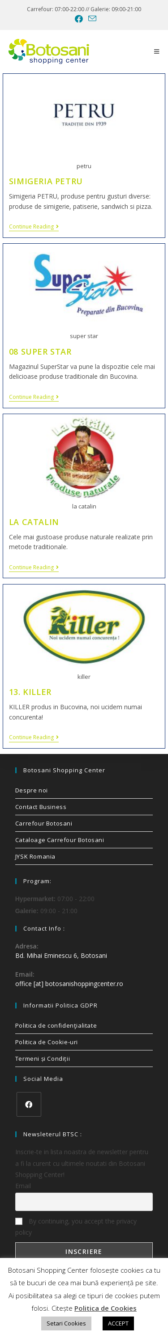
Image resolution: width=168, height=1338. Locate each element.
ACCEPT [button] (118, 1323)
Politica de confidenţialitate (56, 1025)
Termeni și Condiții (42, 1058)
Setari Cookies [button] (66, 1323)
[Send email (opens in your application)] (91, 18)
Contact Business (41, 807)
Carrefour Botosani (44, 823)
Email (23, 1185)
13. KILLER (30, 691)
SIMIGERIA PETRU (46, 181)
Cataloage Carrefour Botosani (59, 840)
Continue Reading (34, 227)
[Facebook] (29, 1104)
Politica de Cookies (105, 1308)
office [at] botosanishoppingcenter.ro (69, 983)
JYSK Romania (35, 856)
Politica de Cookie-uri (46, 1042)
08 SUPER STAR (40, 351)
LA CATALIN (34, 522)
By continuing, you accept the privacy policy (76, 1226)
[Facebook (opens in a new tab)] (79, 19)
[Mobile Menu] (156, 51)
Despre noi (31, 790)
